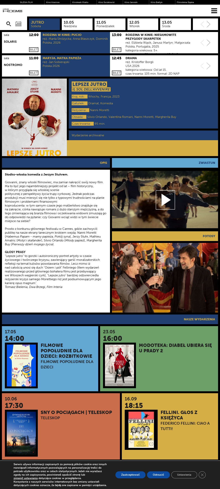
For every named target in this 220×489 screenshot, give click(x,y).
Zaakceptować (130, 475)
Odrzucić (158, 475)
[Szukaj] (9, 24)
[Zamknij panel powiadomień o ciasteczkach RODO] (202, 474)
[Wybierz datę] (18, 24)
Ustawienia (184, 475)
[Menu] (214, 10)
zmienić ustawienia (26, 478)
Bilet (34, 49)
